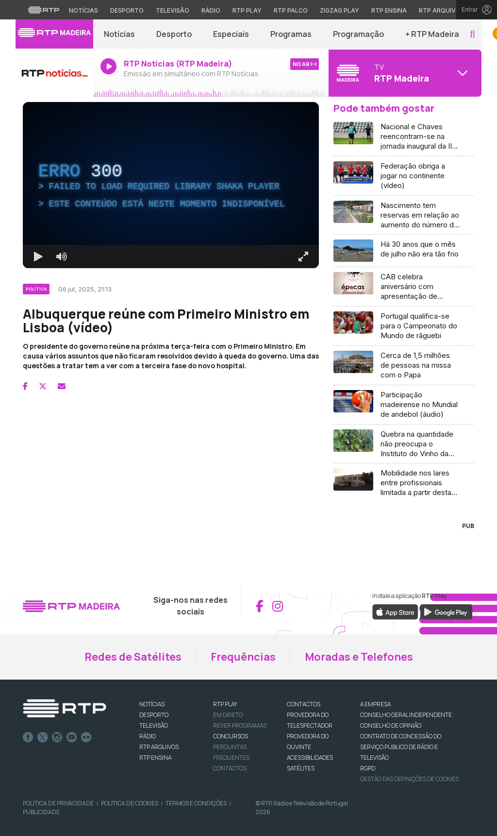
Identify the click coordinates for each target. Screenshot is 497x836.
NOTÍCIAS (152, 704)
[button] (472, 34)
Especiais (231, 34)
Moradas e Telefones (359, 656)
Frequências (243, 656)
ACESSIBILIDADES (310, 757)
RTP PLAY (225, 704)
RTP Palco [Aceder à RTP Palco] (291, 10)
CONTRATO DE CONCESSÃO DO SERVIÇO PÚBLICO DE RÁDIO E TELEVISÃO (400, 747)
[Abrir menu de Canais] (403, 73)
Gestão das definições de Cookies (409, 779)
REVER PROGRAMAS (239, 725)
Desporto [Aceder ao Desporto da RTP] (127, 10)
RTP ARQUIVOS (159, 747)
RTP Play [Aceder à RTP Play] (247, 10)
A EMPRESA (375, 704)
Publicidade (41, 812)
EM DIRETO (228, 715)
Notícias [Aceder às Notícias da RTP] (83, 10)
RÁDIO (147, 736)
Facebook (28, 737)
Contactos (230, 768)
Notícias (119, 34)
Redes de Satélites (133, 656)
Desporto (174, 34)
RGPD (367, 768)
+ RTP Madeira (432, 34)
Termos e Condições (196, 803)
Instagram (57, 737)
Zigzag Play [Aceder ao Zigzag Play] (339, 10)
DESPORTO (153, 715)
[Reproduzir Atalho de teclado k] (38, 256)
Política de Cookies (129, 803)
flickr (86, 737)
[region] (171, 185)
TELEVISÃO (153, 725)
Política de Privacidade (58, 803)
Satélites (301, 768)
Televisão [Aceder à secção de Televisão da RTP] (172, 10)
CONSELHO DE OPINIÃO (390, 725)
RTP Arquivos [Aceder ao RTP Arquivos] (441, 10)
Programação (358, 34)
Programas (291, 34)
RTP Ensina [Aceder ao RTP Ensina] (389, 10)
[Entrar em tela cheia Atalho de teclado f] (303, 256)
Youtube (71, 737)
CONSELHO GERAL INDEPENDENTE (406, 715)
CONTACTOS (303, 704)
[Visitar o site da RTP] (43, 9)
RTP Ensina (155, 757)
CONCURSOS (230, 736)
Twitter (42, 737)
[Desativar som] (61, 256)
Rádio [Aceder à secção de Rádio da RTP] (210, 10)
